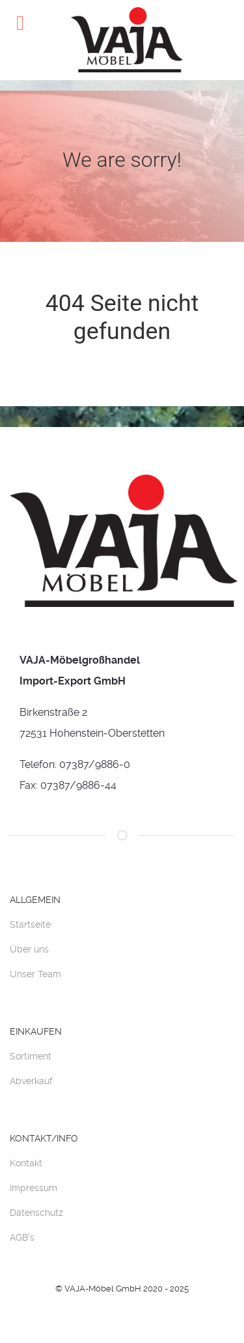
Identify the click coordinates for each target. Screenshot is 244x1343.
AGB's (22, 1237)
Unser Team (35, 974)
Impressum (33, 1188)
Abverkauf (31, 1081)
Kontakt (26, 1163)
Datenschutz (36, 1212)
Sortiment (30, 1056)
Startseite (30, 924)
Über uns (29, 949)
